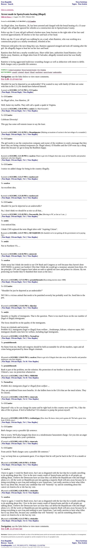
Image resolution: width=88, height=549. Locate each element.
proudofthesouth (36, 280)
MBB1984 (34, 376)
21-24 (12, 79)
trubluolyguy (35, 418)
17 (2, 441)
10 (2, 280)
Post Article (82, 4)
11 (2, 306)
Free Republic (6, 2)
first (2, 79)
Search (10, 4)
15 (2, 397)
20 (2, 519)
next (17, 79)
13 (2, 357)
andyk (31, 109)
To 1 (24, 111)
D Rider (33, 463)
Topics (74, 4)
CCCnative (33, 90)
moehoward (33, 177)
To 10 (25, 362)
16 (2, 418)
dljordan (33, 306)
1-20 (7, 79)
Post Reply (6, 92)
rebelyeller (34, 491)
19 (2, 491)
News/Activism (81, 2)
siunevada (34, 397)
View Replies (28, 92)
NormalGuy (34, 336)
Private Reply (16, 92)
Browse (4, 4)
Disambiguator (35, 132)
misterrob (33, 254)
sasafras (32, 156)
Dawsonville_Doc (35, 214)
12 (2, 336)
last (20, 79)
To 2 (24, 237)
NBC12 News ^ (6, 17)
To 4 (24, 198)
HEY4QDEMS (34, 233)
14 (2, 376)
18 (2, 463)
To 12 (25, 399)
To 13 (25, 493)
